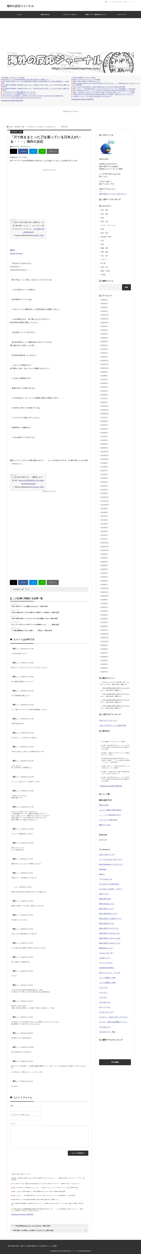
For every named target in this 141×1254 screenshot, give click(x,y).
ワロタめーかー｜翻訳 (107, 1032)
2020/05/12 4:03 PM (26, 971)
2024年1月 (104, 402)
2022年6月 (104, 474)
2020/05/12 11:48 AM (26, 676)
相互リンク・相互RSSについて (96, 14)
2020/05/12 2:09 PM (26, 873)
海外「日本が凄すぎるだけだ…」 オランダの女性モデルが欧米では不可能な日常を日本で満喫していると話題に (104, 90)
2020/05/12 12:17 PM (27, 807)
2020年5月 (104, 569)
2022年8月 (104, 467)
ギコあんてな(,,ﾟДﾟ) (106, 953)
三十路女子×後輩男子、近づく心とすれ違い (84, 77)
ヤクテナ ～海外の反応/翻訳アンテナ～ (113, 1022)
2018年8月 (104, 649)
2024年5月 (104, 387)
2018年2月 (104, 672)
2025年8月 (104, 330)
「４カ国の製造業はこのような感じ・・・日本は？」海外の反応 (31, 630)
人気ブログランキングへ (108, 720)
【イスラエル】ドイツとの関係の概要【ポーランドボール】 (19, 92)
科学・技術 (104, 210)
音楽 (102, 244)
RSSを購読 (118, 2)
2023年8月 (104, 421)
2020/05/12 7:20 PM (26, 1017)
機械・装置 (104, 248)
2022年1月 (104, 493)
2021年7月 (104, 516)
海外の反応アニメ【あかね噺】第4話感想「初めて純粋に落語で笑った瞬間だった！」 (26, 79)
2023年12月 (105, 406)
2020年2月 (104, 581)
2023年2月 (104, 444)
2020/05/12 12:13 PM (27, 791)
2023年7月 (104, 425)
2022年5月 (104, 478)
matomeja (102, 869)
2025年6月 (104, 338)
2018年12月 (105, 634)
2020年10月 (105, 550)
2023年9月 (104, 417)
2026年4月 (104, 300)
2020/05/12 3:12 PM (26, 943)
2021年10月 (105, 505)
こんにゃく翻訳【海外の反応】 (110, 810)
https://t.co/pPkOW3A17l (28, 480)
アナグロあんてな (105, 879)
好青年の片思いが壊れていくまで (21, 1174)
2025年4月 (104, 345)
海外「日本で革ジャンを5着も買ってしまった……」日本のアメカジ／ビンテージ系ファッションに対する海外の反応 (45, 1187)
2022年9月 (104, 463)
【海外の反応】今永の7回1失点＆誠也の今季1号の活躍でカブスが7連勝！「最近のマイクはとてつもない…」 (103, 94)
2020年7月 (104, 562)
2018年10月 (105, 641)
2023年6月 (104, 429)
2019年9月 (104, 600)
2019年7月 (104, 607)
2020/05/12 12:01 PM (27, 719)
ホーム (108, 2)
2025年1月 (104, 357)
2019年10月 (105, 596)
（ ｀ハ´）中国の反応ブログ (110, 815)
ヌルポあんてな (105, 1002)
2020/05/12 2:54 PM (26, 929)
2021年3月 (104, 531)
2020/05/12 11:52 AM (26, 691)
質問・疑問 (104, 252)
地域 (102, 229)
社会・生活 (104, 256)
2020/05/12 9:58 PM (26, 1033)
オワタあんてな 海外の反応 (109, 884)
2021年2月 (104, 535)
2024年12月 (105, 360)
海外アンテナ (104, 894)
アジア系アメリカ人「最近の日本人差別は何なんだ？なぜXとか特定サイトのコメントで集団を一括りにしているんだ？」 (46, 1183)
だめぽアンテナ (105, 958)
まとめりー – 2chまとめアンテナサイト (113, 1017)
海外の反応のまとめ (106, 923)
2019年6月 (104, 611)
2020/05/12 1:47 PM (26, 859)
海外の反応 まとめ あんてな (109, 933)
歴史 (102, 218)
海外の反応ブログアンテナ (109, 928)
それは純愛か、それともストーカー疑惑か (12, 77)
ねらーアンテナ (105, 1007)
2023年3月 (104, 440)
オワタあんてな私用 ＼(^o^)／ (110, 889)
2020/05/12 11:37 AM (26, 648)
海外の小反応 (104, 805)
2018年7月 (104, 653)
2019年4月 (104, 619)
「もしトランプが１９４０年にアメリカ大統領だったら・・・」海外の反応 (34, 624)
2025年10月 (105, 322)
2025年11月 (105, 319)
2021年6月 (104, 520)
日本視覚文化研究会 (106, 968)
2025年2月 (104, 353)
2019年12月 (105, 588)
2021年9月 (104, 508)
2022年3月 (104, 486)
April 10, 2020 (39, 235)
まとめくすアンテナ (106, 1012)
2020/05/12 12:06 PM (27, 761)
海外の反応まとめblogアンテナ (110, 918)
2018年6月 (104, 656)
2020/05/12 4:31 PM (26, 1001)
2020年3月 (104, 577)
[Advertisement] (70, 33)
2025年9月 (104, 326)
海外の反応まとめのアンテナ (109, 943)
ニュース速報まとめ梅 (107, 978)
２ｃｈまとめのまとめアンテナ (110, 859)
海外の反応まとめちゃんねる (109, 938)
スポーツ (104, 259)
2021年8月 (104, 512)
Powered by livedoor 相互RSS (12, 100)
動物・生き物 (105, 271)
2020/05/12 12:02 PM (27, 747)
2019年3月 (104, 622)
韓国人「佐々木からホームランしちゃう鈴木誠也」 (87, 79)
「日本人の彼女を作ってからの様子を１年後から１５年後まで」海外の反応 (34, 612)
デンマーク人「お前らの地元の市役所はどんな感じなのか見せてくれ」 (22, 97)
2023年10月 (105, 414)
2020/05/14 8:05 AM (26, 1081)
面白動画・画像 (19, 589)
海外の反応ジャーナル (20, 6)
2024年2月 (104, 398)
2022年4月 (104, 482)
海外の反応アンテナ (106, 909)
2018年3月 (104, 668)
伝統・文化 (104, 267)
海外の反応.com (105, 899)
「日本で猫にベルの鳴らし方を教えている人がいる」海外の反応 (32, 1230)
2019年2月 (104, 626)
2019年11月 (105, 592)
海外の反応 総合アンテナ (108, 913)
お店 (102, 240)
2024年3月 (104, 395)
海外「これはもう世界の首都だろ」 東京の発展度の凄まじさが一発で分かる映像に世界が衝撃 (99, 87)
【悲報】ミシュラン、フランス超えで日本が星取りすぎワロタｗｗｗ (92, 96)
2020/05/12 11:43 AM (26, 663)
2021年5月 (104, 524)
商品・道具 (104, 214)
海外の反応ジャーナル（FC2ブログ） (113, 194)
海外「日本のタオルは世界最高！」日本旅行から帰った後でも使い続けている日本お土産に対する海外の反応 (32, 95)
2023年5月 (104, 432)
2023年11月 (105, 410)
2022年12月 (105, 451)
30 (27, 589)
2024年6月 (104, 383)
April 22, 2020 (39, 487)
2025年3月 (104, 349)
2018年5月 (104, 660)
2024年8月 (104, 376)
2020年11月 (105, 546)
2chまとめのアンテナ (107, 854)
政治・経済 (104, 233)
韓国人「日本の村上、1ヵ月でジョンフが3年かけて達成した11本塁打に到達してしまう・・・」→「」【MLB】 (104, 92)
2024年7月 (104, 379)
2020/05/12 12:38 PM (27, 829)
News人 (102, 874)
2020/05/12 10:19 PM (27, 1047)
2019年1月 (104, 630)
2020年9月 (104, 554)
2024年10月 (105, 368)
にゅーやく (103, 997)
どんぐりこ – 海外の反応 (108, 820)
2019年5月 (104, 615)
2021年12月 (105, 497)
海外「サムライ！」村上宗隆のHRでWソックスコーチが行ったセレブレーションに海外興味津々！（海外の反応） (104, 88)
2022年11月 (105, 455)
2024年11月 (105, 364)
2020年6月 (104, 565)
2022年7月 (104, 470)
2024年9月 (104, 372)
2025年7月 (104, 334)
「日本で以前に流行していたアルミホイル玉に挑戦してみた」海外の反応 (34, 618)
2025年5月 (104, 341)
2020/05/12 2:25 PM (26, 901)
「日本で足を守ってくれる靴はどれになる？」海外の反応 (29, 606)
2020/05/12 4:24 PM (26, 985)
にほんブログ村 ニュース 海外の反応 (112, 725)
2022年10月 (105, 459)
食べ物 (103, 263)
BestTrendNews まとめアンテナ (111, 864)
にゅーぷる (103, 987)
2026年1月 (104, 311)
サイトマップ (129, 2)
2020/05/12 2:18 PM (25, 887)
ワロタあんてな (105, 1027)
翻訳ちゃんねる (105, 825)
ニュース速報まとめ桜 (107, 982)
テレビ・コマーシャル (108, 225)
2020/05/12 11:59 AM (26, 704)
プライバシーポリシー (70, 14)
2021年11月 (105, 501)
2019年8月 (104, 603)
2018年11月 (105, 637)
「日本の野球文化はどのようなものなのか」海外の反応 (32, 1226)
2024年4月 (104, 391)
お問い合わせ (45, 14)
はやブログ (103, 840)
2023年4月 (104, 436)
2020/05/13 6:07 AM (26, 1061)
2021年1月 (104, 539)
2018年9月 (104, 645)
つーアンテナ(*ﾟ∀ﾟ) (105, 963)
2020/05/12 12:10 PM (27, 777)
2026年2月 (104, 307)
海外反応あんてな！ (106, 948)
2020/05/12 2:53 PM (26, 915)
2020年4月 (104, 573)
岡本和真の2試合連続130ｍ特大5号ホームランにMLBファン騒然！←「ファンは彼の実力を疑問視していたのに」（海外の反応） (115, 760)
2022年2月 (104, 489)
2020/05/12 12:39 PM (27, 843)
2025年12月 (105, 315)
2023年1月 (104, 448)
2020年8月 (104, 558)
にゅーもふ (103, 992)
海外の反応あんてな (106, 904)
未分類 (103, 274)
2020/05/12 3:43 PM (26, 957)
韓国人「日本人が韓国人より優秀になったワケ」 (86, 81)
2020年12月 (105, 543)
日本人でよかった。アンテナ (109, 973)
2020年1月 (104, 584)
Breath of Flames (16, 253)
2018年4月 (104, 664)
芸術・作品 (104, 221)
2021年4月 (104, 527)
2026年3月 (104, 303)
